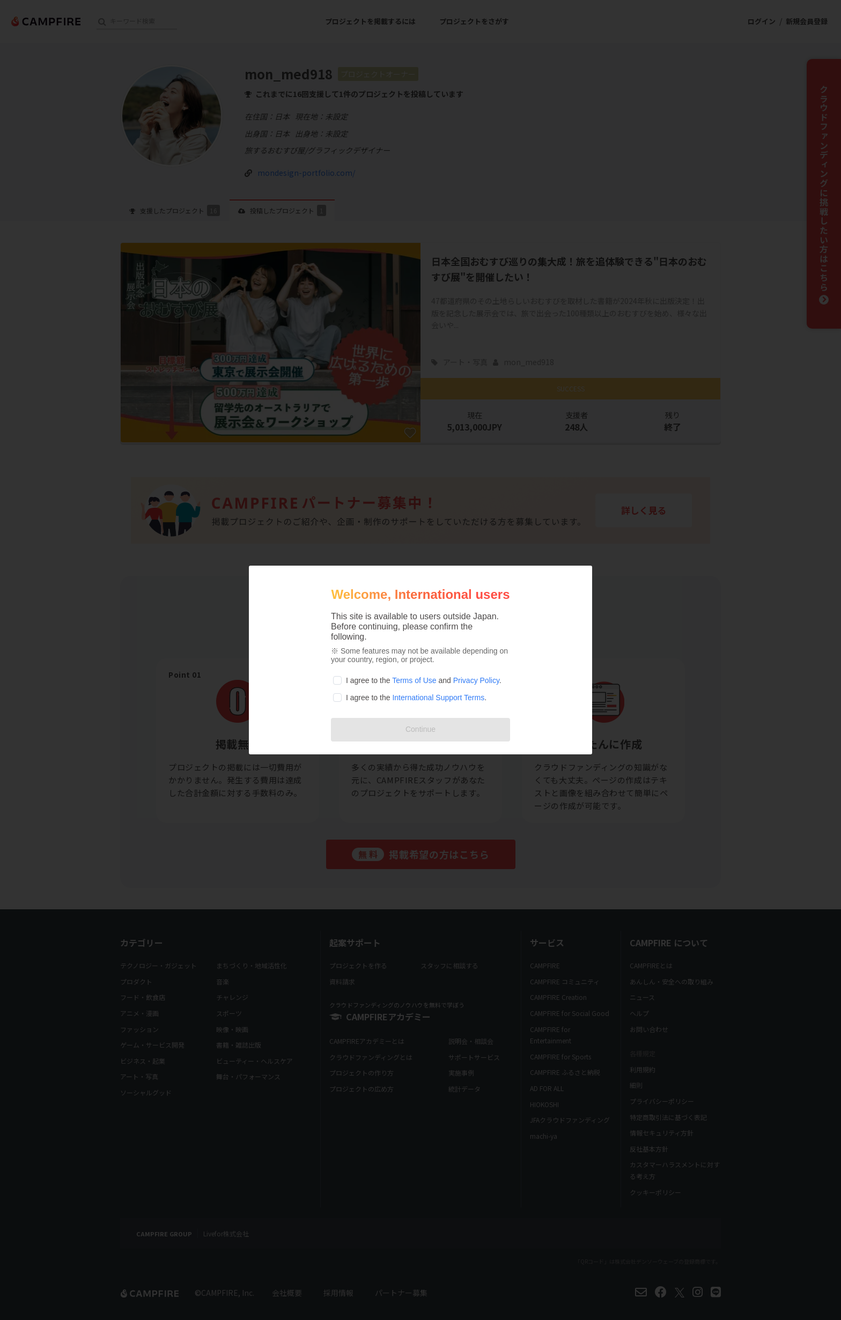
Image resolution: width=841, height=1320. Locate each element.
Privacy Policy (476, 680)
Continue (420, 729)
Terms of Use (414, 680)
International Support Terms (438, 697)
